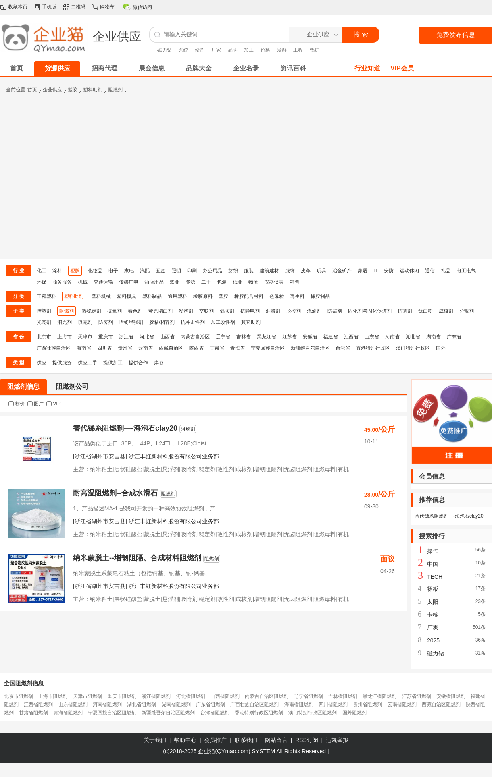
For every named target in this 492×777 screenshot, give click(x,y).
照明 (176, 271)
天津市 (85, 337)
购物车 (107, 7)
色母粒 (276, 296)
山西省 (167, 337)
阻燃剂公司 (72, 386)
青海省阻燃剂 (68, 712)
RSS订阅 (306, 740)
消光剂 (64, 322)
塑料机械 (101, 296)
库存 (159, 362)
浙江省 (126, 337)
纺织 (233, 271)
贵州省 (125, 348)
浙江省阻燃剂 (156, 696)
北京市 (44, 337)
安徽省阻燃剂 (450, 696)
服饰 (290, 271)
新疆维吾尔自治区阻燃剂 (168, 712)
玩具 (321, 271)
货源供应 (57, 68)
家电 (129, 271)
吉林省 (243, 337)
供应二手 (87, 362)
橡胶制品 (320, 296)
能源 (190, 282)
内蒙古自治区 (195, 337)
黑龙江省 (266, 337)
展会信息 (152, 68)
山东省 (372, 337)
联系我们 (246, 740)
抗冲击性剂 (193, 322)
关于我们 (155, 740)
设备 (199, 50)
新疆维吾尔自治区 (310, 348)
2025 (433, 640)
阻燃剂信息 (23, 386)
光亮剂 (44, 322)
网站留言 (276, 740)
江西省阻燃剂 (38, 704)
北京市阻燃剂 (18, 696)
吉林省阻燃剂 (342, 696)
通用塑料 (177, 296)
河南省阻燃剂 (107, 704)
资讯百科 (293, 68)
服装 (249, 271)
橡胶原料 (203, 296)
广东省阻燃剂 (210, 704)
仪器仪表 (274, 282)
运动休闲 (409, 271)
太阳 (432, 602)
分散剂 (466, 311)
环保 (41, 282)
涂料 (57, 271)
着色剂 (135, 311)
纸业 (237, 282)
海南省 (84, 348)
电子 (113, 271)
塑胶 (72, 90)
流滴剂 (314, 311)
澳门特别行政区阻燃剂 (312, 712)
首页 (32, 90)
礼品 (445, 271)
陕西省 (196, 348)
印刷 (192, 271)
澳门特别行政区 (413, 348)
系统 (183, 50)
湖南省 (433, 337)
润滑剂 (273, 311)
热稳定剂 (91, 311)
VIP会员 (402, 68)
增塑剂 (44, 311)
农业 (174, 282)
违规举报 (337, 740)
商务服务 (62, 282)
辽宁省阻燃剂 (308, 696)
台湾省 (343, 348)
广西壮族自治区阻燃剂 (254, 704)
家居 (362, 271)
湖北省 (413, 337)
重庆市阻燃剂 (121, 696)
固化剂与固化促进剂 (370, 311)
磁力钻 (164, 50)
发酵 (282, 50)
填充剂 (85, 322)
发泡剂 (186, 311)
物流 (253, 282)
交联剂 (206, 311)
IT (375, 271)
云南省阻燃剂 (402, 704)
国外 (441, 348)
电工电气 (466, 271)
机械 (83, 282)
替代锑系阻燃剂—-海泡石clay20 (125, 428)
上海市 (64, 337)
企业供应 (52, 90)
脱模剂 (293, 311)
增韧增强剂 (131, 322)
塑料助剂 (92, 90)
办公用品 (212, 271)
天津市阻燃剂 (87, 696)
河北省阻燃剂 (190, 696)
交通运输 (103, 282)
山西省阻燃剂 (225, 696)
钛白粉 (425, 311)
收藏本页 (17, 7)
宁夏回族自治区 (268, 348)
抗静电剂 (250, 311)
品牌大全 (199, 68)
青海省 (237, 348)
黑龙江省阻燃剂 (379, 696)
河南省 (392, 337)
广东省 (454, 337)
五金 (160, 271)
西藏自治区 (171, 348)
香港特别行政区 (373, 348)
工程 (298, 50)
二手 (206, 282)
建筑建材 (269, 271)
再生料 (297, 296)
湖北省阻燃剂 (141, 704)
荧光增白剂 (160, 311)
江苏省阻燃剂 (416, 696)
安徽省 (310, 337)
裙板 (432, 589)
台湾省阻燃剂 (214, 712)
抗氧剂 (114, 311)
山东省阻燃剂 (73, 704)
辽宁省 (223, 337)
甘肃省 (217, 348)
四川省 (104, 348)
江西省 (351, 337)
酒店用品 (154, 282)
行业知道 (367, 68)
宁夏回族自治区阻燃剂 (112, 712)
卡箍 (432, 614)
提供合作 (138, 362)
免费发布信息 (455, 34)
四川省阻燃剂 (333, 704)
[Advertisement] (75, 179)
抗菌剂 (405, 311)
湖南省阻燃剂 (176, 704)
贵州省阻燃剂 (367, 704)
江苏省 (289, 337)
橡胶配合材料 (248, 296)
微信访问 (142, 7)
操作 (432, 551)
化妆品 (95, 271)
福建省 (330, 337)
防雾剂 (105, 322)
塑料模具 (126, 296)
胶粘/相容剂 (162, 322)
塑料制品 (152, 296)
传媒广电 (128, 282)
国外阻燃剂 (354, 712)
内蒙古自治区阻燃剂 (266, 696)
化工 (41, 271)
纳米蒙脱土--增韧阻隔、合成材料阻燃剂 (137, 558)
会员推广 (215, 740)
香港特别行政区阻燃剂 (259, 712)
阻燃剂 (115, 90)
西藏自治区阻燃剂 (441, 704)
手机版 (49, 7)
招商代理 (104, 68)
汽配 (145, 271)
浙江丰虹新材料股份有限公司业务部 (174, 456)
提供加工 (113, 362)
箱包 (294, 282)
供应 (41, 362)
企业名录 (246, 68)
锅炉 (314, 50)
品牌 (233, 50)
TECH (434, 577)
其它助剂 (251, 322)
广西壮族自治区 (54, 348)
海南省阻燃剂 (298, 704)
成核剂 (446, 311)
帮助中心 (185, 740)
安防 (389, 271)
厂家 (216, 50)
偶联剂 (227, 311)
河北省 (147, 337)
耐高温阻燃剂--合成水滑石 (115, 493)
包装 (222, 282)
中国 (432, 564)
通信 (430, 271)
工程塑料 (46, 296)
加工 (249, 50)
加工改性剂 (223, 322)
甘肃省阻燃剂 (33, 712)
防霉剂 (334, 311)
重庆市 (105, 337)
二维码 (78, 7)
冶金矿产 (342, 271)
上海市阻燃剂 (52, 696)
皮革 (306, 271)
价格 (265, 50)
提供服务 (62, 362)
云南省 (145, 348)
